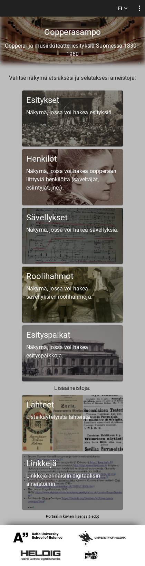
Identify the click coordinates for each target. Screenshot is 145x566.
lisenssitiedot (87, 516)
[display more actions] (139, 8)
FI (123, 8)
